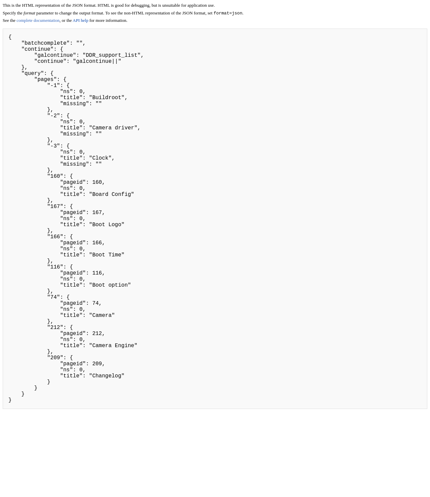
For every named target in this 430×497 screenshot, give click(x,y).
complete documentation (37, 21)
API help (80, 21)
